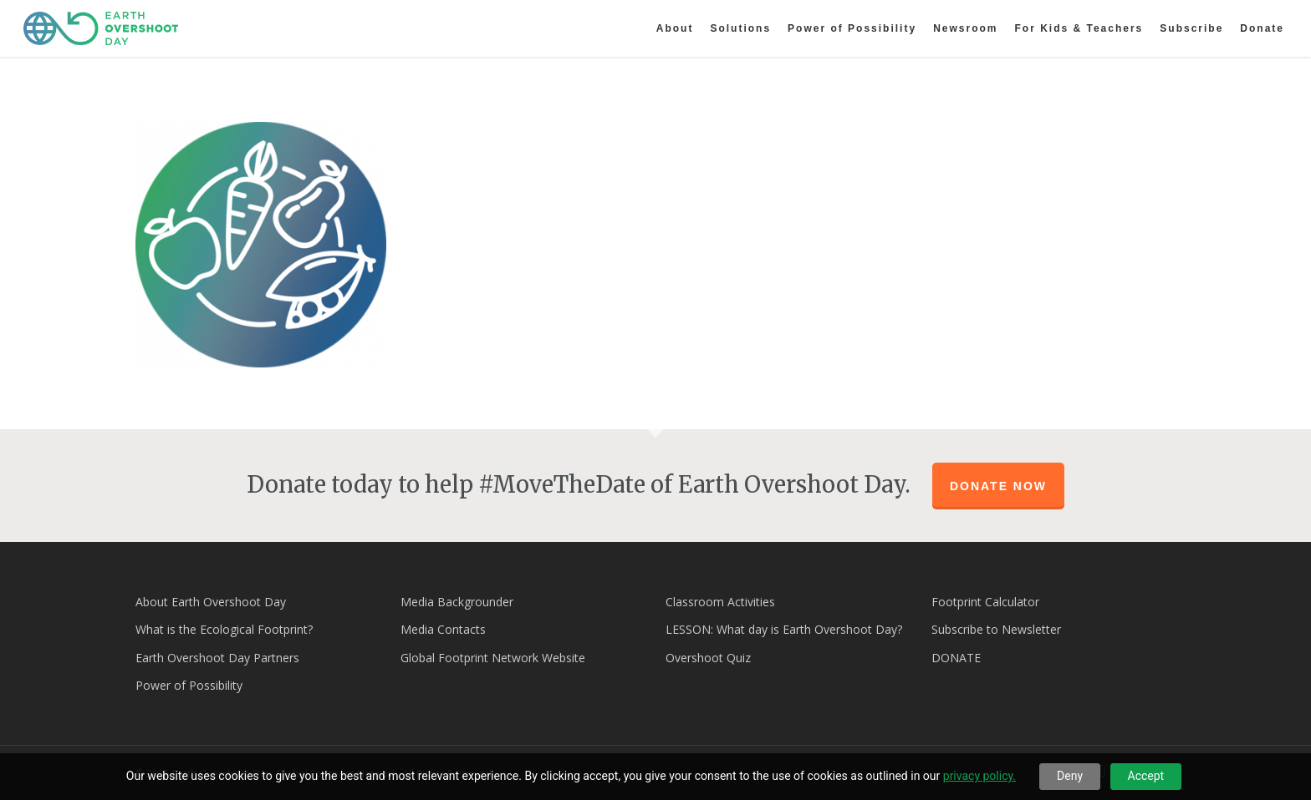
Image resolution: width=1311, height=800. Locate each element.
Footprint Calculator (985, 602)
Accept (1146, 775)
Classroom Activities (720, 602)
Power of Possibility (188, 685)
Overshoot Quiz (708, 658)
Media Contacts (443, 629)
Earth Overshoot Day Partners (217, 658)
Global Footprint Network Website (492, 658)
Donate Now (998, 486)
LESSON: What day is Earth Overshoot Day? (784, 629)
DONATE (956, 658)
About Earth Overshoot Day (210, 602)
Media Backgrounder (456, 602)
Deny (1070, 775)
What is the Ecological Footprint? (224, 629)
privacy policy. (979, 775)
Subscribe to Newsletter (996, 629)
